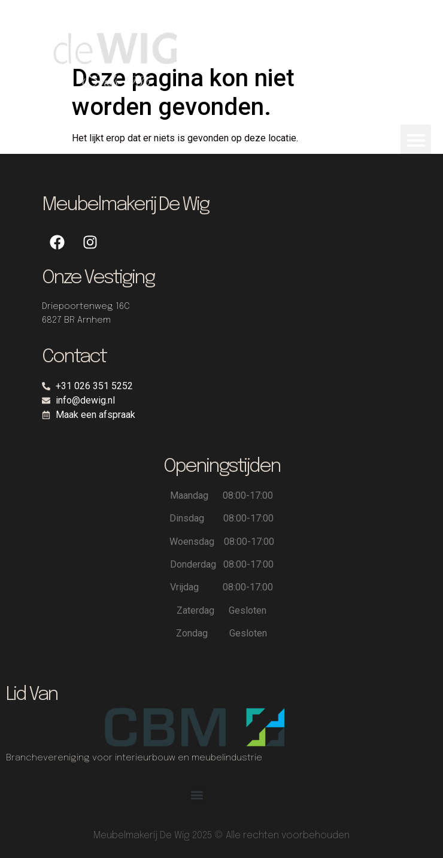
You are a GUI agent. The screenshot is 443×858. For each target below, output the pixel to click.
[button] (415, 140)
